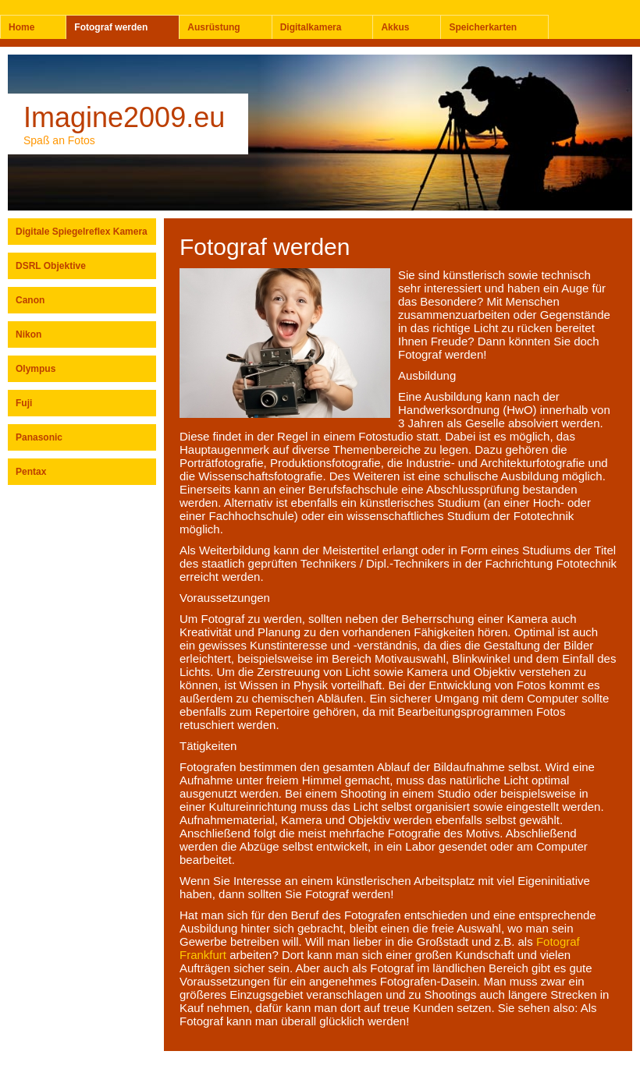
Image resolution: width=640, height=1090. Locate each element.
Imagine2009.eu (124, 117)
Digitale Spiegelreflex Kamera (82, 231)
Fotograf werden (111, 27)
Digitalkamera (311, 27)
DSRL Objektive (51, 265)
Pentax (31, 471)
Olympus (35, 368)
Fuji (24, 403)
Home (21, 27)
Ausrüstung (213, 27)
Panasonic (39, 437)
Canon (30, 300)
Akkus (395, 27)
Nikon (28, 334)
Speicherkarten (483, 27)
